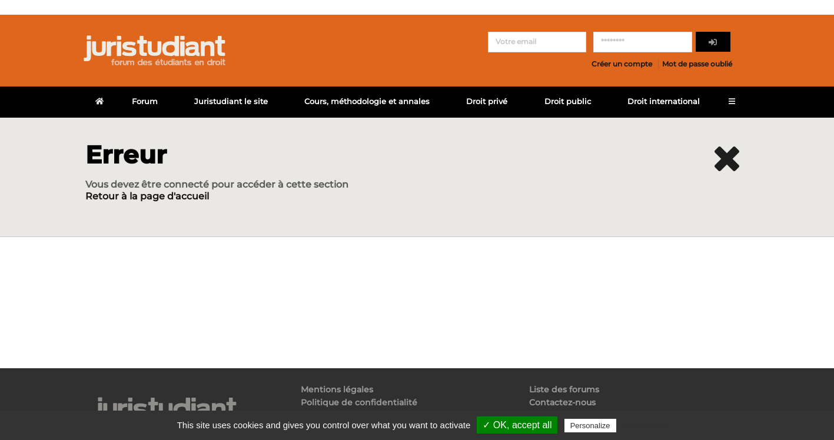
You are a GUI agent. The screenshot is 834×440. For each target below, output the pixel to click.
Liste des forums (564, 390)
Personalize (590, 425)
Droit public (567, 101)
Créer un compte (622, 63)
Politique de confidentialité (359, 402)
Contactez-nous (562, 402)
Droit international (663, 101)
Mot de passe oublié (697, 63)
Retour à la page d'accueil (147, 196)
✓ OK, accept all (517, 425)
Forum (145, 101)
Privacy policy (644, 425)
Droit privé (486, 101)
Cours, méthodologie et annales (367, 101)
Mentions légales (337, 390)
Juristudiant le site (231, 101)
